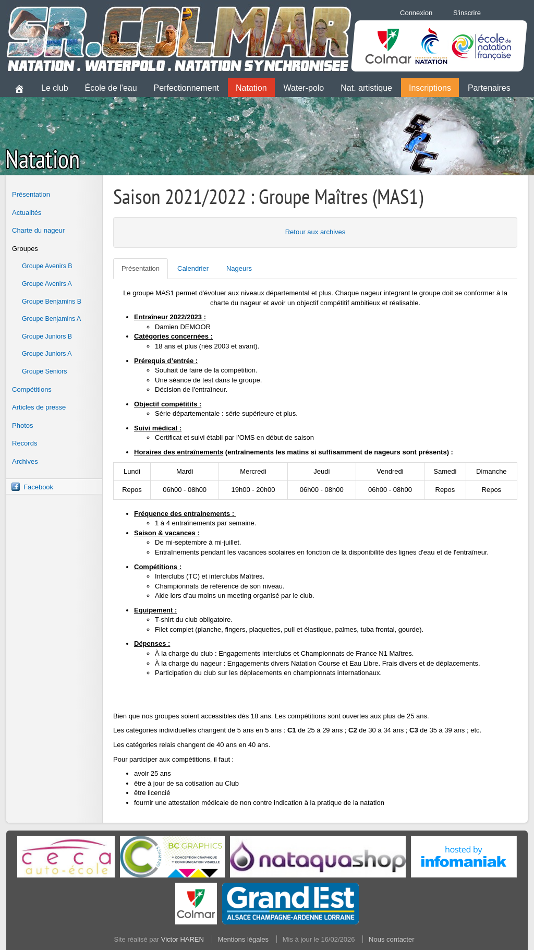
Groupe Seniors (44, 371)
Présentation (31, 194)
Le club (54, 87)
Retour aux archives (315, 232)
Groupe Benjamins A (51, 318)
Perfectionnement (186, 87)
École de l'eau (111, 87)
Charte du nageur (38, 230)
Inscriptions (430, 87)
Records (24, 443)
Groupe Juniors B (47, 336)
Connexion (416, 13)
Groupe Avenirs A (47, 283)
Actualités (26, 213)
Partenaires (489, 87)
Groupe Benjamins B (51, 301)
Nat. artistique (366, 87)
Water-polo (304, 87)
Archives (25, 461)
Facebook (38, 487)
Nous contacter (391, 939)
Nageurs (239, 268)
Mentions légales (243, 939)
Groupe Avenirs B (47, 266)
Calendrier (193, 268)
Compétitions (32, 389)
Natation (251, 87)
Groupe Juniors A (46, 353)
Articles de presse (39, 407)
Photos (22, 425)
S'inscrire (467, 13)
